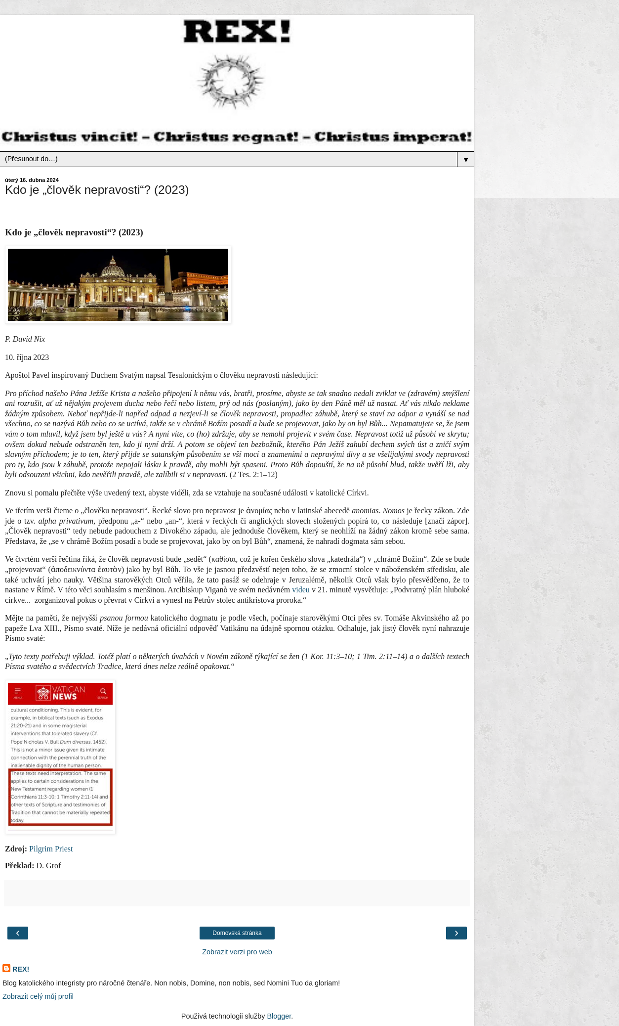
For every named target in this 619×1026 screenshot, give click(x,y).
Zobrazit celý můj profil (38, 996)
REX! (20, 969)
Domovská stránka (236, 933)
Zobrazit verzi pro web (237, 952)
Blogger (279, 1016)
